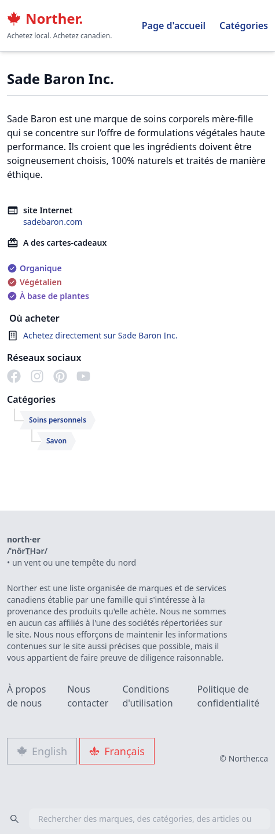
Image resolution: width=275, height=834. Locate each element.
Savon (56, 441)
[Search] (14, 819)
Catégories (243, 25)
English (42, 751)
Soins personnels (57, 420)
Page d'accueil (174, 25)
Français (117, 751)
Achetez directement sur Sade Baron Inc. (100, 335)
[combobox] (137, 819)
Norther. (45, 18)
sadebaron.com (52, 221)
